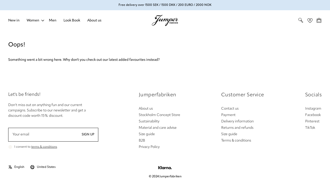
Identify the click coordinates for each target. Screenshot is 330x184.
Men (52, 20)
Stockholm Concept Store (159, 115)
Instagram (313, 109)
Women (33, 20)
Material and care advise (158, 128)
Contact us (230, 109)
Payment (228, 115)
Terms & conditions (236, 141)
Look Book (71, 20)
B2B (142, 141)
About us (94, 20)
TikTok (310, 128)
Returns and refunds (237, 128)
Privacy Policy (149, 147)
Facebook (313, 115)
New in (13, 20)
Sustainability (149, 121)
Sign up (88, 134)
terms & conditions (44, 146)
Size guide (147, 134)
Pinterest (312, 121)
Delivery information (237, 121)
